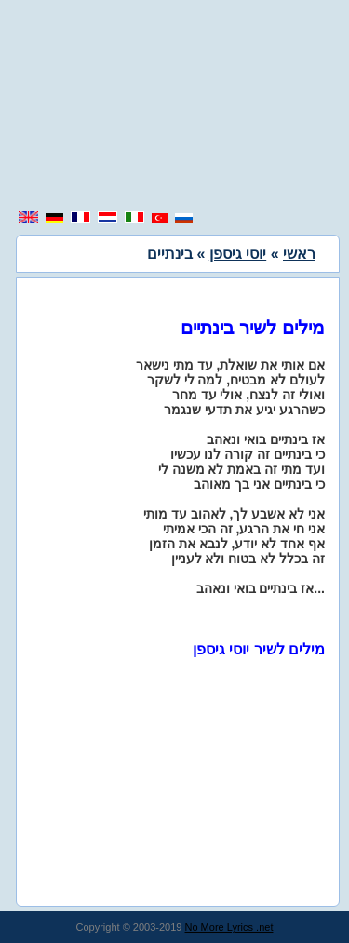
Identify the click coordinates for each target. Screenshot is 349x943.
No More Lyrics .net (229, 927)
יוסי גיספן (237, 254)
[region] (175, 107)
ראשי (299, 254)
